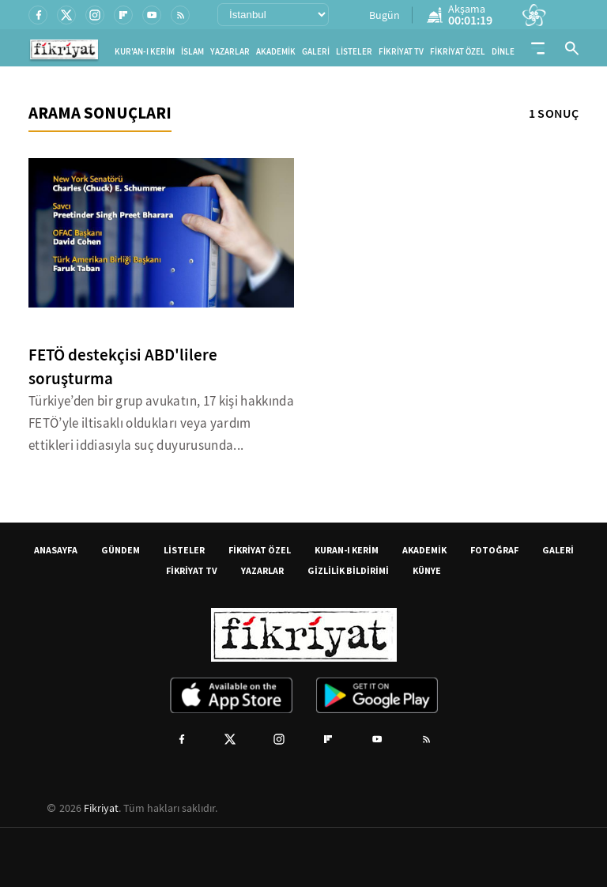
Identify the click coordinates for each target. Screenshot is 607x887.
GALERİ (316, 52)
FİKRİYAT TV (401, 52)
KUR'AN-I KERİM (145, 52)
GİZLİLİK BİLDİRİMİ (348, 570)
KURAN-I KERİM (347, 550)
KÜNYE (427, 570)
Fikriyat (101, 808)
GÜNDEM (120, 550)
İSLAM (192, 52)
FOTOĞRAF (494, 550)
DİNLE (503, 52)
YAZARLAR (230, 52)
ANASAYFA (55, 550)
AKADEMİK (276, 52)
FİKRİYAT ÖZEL (457, 52)
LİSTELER (354, 52)
